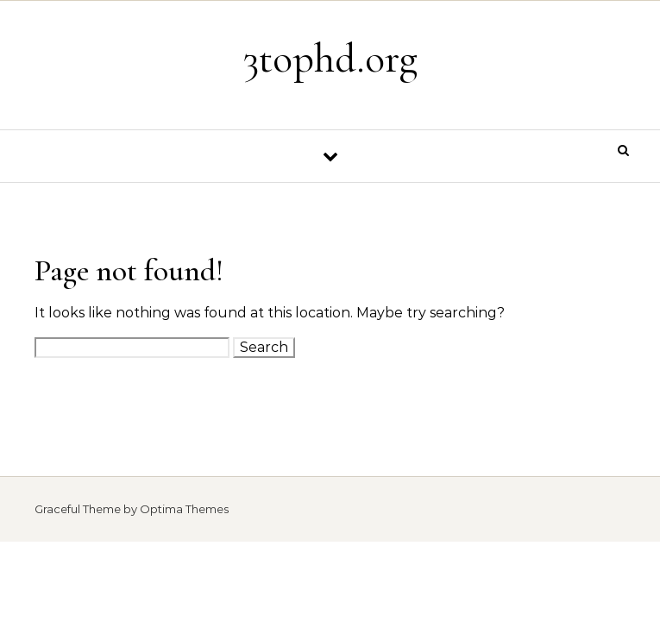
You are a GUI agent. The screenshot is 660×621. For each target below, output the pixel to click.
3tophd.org (330, 59)
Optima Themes (184, 509)
